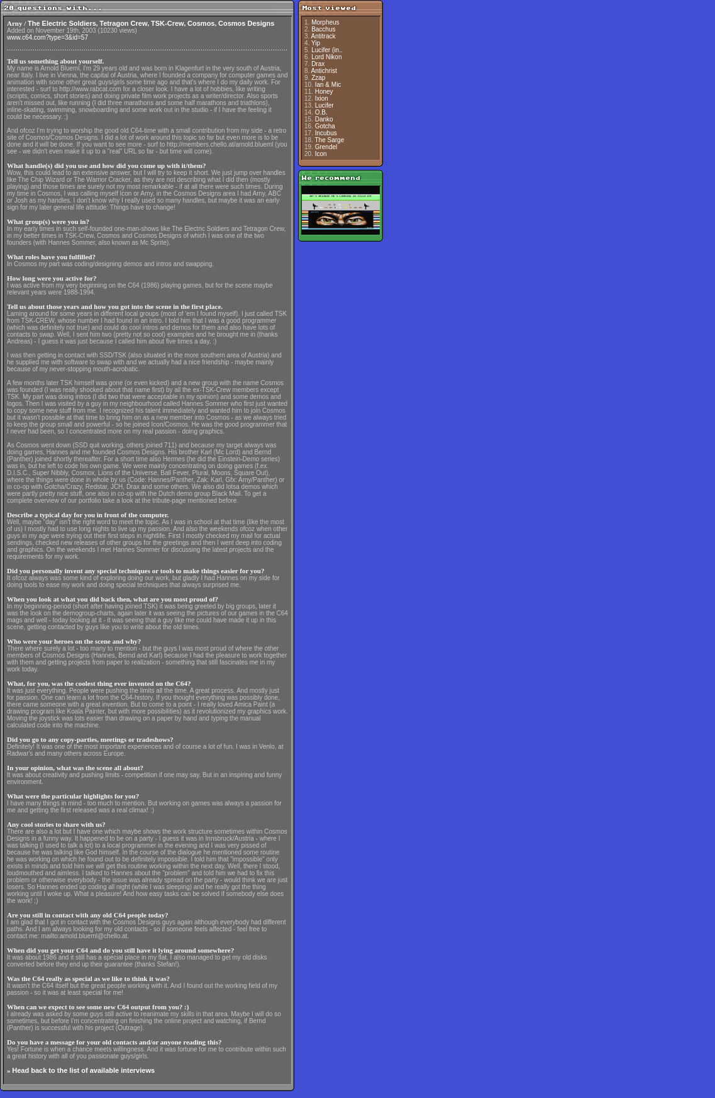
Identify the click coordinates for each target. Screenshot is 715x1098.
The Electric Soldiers (62, 23)
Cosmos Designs (246, 23)
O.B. (321, 112)
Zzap (318, 77)
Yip (315, 43)
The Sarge (330, 140)
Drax (317, 63)
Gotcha (325, 126)
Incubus (326, 133)
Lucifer (324, 105)
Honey (324, 91)
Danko (324, 119)
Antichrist (324, 70)
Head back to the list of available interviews (83, 1070)
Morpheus (325, 22)
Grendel (326, 146)
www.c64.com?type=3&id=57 (47, 37)
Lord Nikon (326, 56)
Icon (321, 153)
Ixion (321, 98)
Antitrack (323, 36)
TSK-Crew (167, 23)
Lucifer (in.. (326, 50)
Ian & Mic (328, 84)
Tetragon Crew (123, 23)
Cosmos (200, 23)
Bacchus (323, 29)
